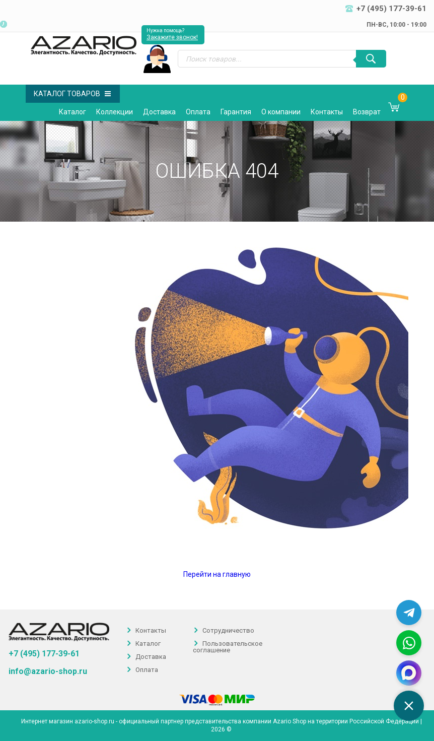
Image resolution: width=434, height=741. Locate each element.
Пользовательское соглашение (227, 647)
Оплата (198, 112)
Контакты (327, 112)
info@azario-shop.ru (48, 671)
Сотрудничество (228, 630)
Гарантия (236, 112)
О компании (281, 112)
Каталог (72, 112)
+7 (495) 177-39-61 (44, 653)
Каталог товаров (72, 94)
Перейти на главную (217, 574)
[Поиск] (371, 59)
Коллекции (114, 112)
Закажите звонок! (172, 37)
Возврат (367, 112)
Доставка (159, 112)
